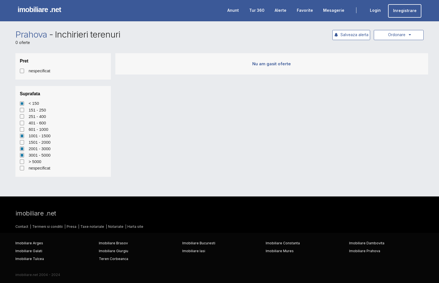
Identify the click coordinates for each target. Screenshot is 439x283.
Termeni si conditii (47, 226)
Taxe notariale (92, 226)
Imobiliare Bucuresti (198, 243)
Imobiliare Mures (280, 251)
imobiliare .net (39, 9)
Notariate (115, 226)
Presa (71, 226)
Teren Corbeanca (113, 259)
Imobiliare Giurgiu (113, 251)
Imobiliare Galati (28, 251)
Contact (21, 226)
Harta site (135, 226)
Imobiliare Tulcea (29, 259)
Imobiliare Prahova (364, 251)
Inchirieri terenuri (87, 34)
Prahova (31, 34)
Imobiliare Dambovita (366, 243)
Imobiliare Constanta (283, 243)
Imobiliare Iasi (193, 251)
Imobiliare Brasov (113, 243)
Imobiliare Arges (29, 243)
